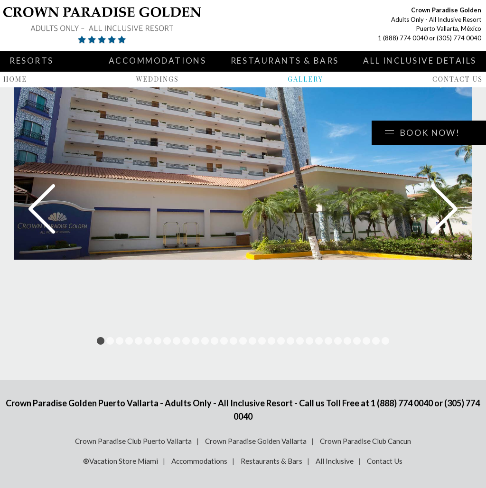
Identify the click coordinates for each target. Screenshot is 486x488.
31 (385, 341)
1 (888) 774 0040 (403, 38)
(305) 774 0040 (459, 38)
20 (281, 341)
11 (195, 341)
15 (233, 341)
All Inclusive (335, 461)
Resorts (31, 61)
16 (243, 341)
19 (271, 341)
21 (290, 341)
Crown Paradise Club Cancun (365, 441)
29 (366, 341)
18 (262, 341)
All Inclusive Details (420, 61)
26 (338, 341)
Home (15, 79)
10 (186, 341)
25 (328, 341)
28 (357, 341)
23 (309, 341)
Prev (41, 209)
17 (252, 341)
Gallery (305, 79)
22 (300, 341)
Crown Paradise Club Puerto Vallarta (133, 441)
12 (205, 341)
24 (319, 341)
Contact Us (457, 79)
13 (214, 341)
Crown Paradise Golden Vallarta (256, 441)
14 (224, 341)
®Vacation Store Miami (120, 461)
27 (347, 341)
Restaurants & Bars (285, 61)
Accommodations (157, 61)
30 (376, 341)
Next (444, 209)
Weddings (157, 79)
